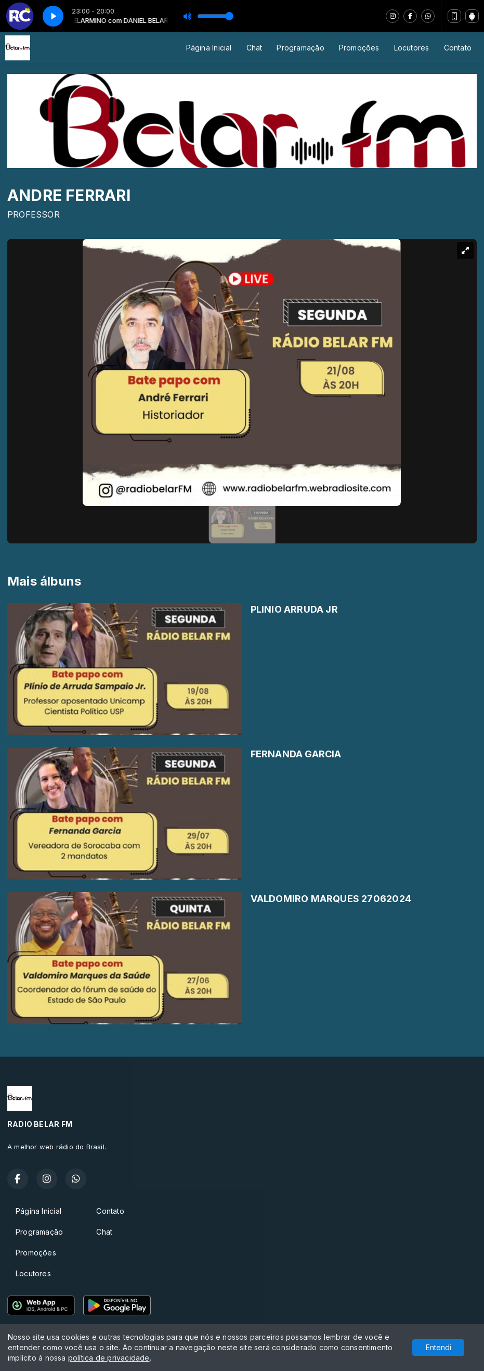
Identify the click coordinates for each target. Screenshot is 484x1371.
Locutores (411, 47)
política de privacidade (109, 1357)
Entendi (438, 1347)
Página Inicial (209, 47)
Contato (458, 47)
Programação (300, 47)
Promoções (359, 47)
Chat (254, 47)
